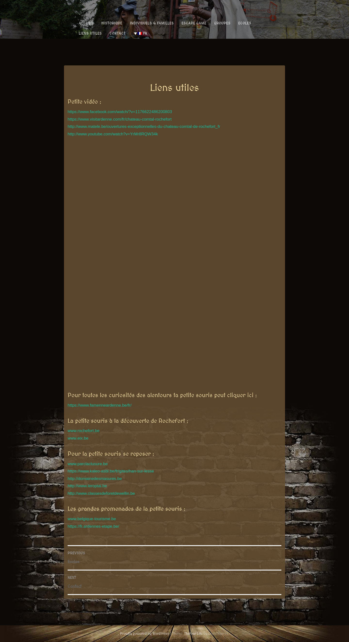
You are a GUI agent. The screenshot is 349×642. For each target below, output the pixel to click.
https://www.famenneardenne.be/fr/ (100, 405)
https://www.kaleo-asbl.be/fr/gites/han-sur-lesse (111, 471)
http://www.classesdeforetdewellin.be (101, 493)
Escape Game (194, 23)
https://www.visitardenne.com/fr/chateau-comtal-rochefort (120, 119)
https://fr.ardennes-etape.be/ (93, 526)
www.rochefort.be (83, 430)
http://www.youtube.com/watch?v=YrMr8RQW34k (113, 134)
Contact (118, 33)
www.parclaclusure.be (88, 464)
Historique (111, 23)
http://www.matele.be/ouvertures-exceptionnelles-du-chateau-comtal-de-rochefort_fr (144, 126)
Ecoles (244, 23)
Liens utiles (90, 33)
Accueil (86, 23)
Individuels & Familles (152, 23)
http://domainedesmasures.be (95, 478)
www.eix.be (78, 438)
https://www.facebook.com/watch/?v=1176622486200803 (120, 111)
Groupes (222, 23)
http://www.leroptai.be (87, 486)
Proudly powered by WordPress (144, 633)
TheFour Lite (193, 633)
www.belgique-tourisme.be (92, 519)
